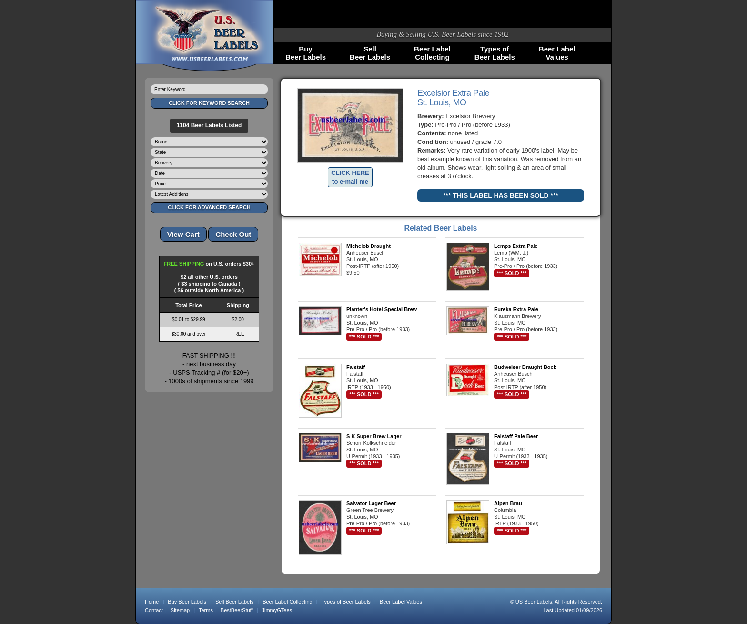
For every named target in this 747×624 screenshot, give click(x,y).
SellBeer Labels (370, 53)
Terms (206, 610)
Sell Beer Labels (234, 601)
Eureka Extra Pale (516, 309)
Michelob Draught (368, 246)
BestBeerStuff (237, 610)
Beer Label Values (401, 601)
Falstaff (355, 367)
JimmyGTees (277, 610)
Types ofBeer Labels (494, 53)
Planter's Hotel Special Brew (381, 309)
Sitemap (180, 610)
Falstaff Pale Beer (516, 436)
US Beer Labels (533, 601)
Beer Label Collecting (287, 601)
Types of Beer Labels (345, 601)
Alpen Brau (508, 503)
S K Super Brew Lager (374, 436)
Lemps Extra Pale (516, 246)
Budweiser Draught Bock (525, 367)
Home (152, 601)
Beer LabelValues (557, 53)
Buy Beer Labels (187, 601)
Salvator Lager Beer (371, 503)
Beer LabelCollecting (432, 53)
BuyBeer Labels (305, 53)
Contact (154, 610)
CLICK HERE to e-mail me (350, 177)
